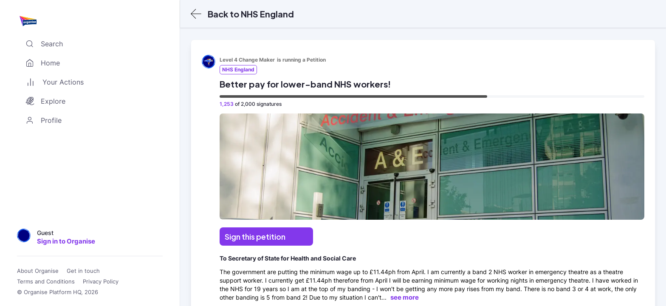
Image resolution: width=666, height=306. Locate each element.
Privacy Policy (101, 281)
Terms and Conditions (46, 281)
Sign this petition (255, 236)
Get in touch (83, 271)
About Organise (38, 271)
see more (404, 297)
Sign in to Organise (66, 241)
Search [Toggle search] (42, 43)
